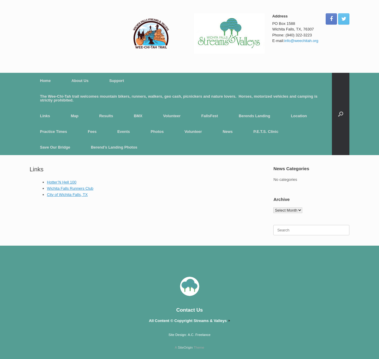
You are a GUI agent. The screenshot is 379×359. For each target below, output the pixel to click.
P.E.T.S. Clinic (265, 131)
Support (116, 80)
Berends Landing (254, 116)
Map (74, 116)
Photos (157, 131)
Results (106, 116)
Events (123, 131)
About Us (80, 80)
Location (299, 116)
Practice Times (53, 131)
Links (45, 116)
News (228, 131)
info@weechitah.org (301, 40)
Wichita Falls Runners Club (70, 188)
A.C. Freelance (199, 335)
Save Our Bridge (55, 147)
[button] (340, 114)
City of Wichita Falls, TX (67, 194)
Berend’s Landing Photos (114, 147)
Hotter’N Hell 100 (61, 182)
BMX (138, 116)
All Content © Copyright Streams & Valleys (189, 320)
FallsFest (209, 116)
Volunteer (172, 116)
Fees (92, 131)
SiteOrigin (185, 347)
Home (45, 80)
